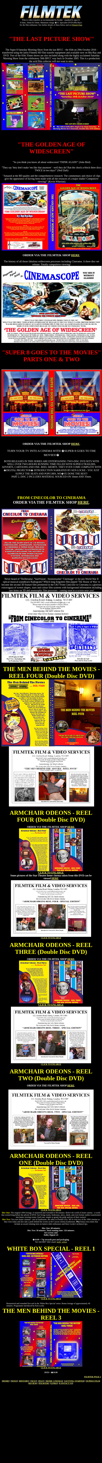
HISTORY (24, 1381)
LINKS (54, 1383)
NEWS (14, 1381)
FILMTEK (44, 1383)
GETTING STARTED (74, 1381)
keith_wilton (62, 1242)
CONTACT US (66, 1383)
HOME (6, 1381)
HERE (75, 255)
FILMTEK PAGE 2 (92, 1377)
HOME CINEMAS (54, 1381)
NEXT (33, 1381)
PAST (41, 1381)
